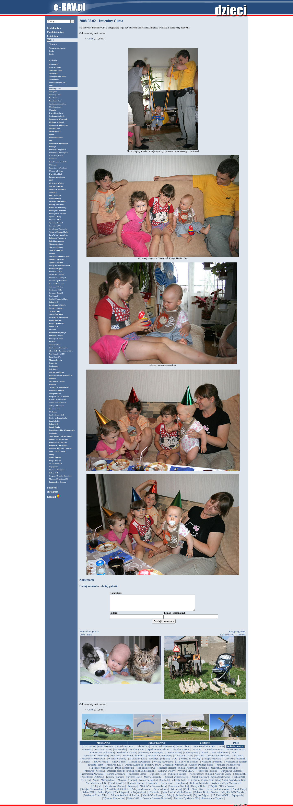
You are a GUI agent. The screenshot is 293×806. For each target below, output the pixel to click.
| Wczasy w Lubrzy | (117, 761)
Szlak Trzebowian (56, 250)
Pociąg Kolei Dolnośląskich (59, 265)
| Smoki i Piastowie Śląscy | (218, 777)
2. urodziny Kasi (55, 174)
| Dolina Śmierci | (183, 798)
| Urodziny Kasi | (173, 755)
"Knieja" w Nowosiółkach (59, 387)
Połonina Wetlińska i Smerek (60, 448)
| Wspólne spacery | (181, 752)
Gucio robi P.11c (55, 290)
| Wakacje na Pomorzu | (211, 764)
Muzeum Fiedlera (56, 247)
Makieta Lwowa (55, 360)
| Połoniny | (132, 789)
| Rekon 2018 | (88, 795)
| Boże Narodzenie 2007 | (204, 749)
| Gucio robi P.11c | (158, 777)
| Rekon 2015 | (240, 777)
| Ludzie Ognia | (104, 795)
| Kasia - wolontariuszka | (218, 792)
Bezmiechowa (54, 409)
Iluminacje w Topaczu (57, 482)
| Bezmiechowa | (161, 792)
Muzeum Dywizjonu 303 (58, 479)
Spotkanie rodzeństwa (57, 104)
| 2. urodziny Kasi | (137, 761)
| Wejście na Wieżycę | (190, 761)
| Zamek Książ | (239, 792)
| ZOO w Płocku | (101, 764)
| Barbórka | (199, 758)
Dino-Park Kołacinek (57, 189)
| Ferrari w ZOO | (152, 767)
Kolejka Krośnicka (56, 372)
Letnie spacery (54, 131)
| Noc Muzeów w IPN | (96, 786)
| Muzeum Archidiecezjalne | (224, 770)
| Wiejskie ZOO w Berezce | (222, 789)
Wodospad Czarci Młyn (58, 445)
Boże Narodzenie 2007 (57, 83)
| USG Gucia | (89, 749)
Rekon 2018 (53, 424)
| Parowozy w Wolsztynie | (102, 755)
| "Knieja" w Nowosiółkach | (153, 789)
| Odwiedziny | (143, 749)
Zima (51, 86)
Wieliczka (53, 412)
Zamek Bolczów (55, 320)
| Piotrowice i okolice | (207, 773)
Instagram (52, 491)
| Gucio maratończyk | (235, 752)
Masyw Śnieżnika (56, 314)
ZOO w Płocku (55, 195)
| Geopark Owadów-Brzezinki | (156, 801)
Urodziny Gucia (55, 95)
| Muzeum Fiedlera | (167, 770)
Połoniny (52, 384)
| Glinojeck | (87, 752)
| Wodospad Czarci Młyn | (95, 798)
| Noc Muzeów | (196, 777)
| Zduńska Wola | (179, 783)
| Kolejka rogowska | (212, 761)
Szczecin (52, 329)
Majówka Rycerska (56, 259)
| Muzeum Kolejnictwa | (133, 758)
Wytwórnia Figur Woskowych (60, 375)
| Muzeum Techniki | (127, 783)
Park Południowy (56, 137)
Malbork (52, 342)
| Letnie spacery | (191, 755)
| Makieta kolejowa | (146, 770)
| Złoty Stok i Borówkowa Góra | (231, 783)
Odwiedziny (53, 73)
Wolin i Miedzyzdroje (57, 333)
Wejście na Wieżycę (56, 183)
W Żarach (53, 165)
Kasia (51, 54)
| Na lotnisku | (120, 752)
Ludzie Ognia (54, 427)
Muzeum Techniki (56, 336)
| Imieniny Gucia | (235, 749)
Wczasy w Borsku (56, 339)
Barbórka (53, 159)
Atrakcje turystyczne (57, 48)
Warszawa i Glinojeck (57, 278)
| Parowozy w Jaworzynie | (151, 755)
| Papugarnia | (237, 798)
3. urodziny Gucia (56, 156)
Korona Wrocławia (56, 284)
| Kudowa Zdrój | (119, 764)
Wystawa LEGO (55, 272)
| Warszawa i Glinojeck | (231, 773)
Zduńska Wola (54, 345)
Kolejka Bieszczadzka (57, 400)
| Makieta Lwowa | (136, 786)
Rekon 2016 (53, 326)
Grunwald (53, 363)
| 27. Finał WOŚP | (220, 798)
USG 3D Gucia (55, 67)
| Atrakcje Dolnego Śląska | (201, 767)
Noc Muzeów (54, 296)
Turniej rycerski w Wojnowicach (61, 430)
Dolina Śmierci (55, 458)
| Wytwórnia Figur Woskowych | (226, 786)
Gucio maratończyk (57, 116)
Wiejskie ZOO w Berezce (59, 397)
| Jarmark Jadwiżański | (139, 764)
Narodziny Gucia (55, 70)
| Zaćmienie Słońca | (137, 777)
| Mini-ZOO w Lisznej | (152, 798)
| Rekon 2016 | (239, 780)
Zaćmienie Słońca (56, 287)
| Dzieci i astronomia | (124, 770)
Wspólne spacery (55, 107)
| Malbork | (164, 783)
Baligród (52, 378)
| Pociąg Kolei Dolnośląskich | (141, 773)
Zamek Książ (54, 421)
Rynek (51, 134)
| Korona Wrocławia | (116, 777)
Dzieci (50, 40)
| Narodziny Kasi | (136, 752)
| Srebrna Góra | (134, 780)
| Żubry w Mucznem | (141, 792)
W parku (52, 110)
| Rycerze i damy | (96, 767)
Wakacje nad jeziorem (58, 214)
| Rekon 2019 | (133, 801)
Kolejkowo (53, 369)
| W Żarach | (238, 758)
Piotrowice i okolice (56, 275)
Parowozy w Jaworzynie (58, 125)
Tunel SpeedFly (55, 357)
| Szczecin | (85, 783)
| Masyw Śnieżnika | (152, 780)
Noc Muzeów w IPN (57, 354)
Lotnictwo (52, 36)
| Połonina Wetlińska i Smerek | (125, 798)
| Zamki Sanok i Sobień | (117, 792)
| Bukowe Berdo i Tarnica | (206, 795)
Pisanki (52, 253)
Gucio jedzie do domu (57, 76)
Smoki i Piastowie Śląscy (58, 299)
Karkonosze (53, 366)
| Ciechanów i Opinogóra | (201, 783)
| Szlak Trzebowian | (188, 770)
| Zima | (221, 749)
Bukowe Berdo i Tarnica (58, 439)
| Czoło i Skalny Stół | (193, 792)
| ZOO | (234, 755)
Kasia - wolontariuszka (58, 418)
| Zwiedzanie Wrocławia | (174, 767)
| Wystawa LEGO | (186, 773)
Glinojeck (53, 92)
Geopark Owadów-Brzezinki (60, 476)
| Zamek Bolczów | (199, 780)
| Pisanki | (204, 770)
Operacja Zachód (56, 223)
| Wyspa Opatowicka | (220, 780)
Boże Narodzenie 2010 (57, 162)
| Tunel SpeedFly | (117, 786)
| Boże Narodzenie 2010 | (219, 758)
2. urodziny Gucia (56, 113)
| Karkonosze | (167, 786)
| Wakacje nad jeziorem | (236, 764)
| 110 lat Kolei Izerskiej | (187, 764)
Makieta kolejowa (56, 244)
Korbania (53, 433)
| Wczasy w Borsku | (148, 783)
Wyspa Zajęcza (55, 461)
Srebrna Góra (54, 311)
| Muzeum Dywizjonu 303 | (186, 801)
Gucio (51, 51)
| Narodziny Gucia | (125, 749)
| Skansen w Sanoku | (178, 789)
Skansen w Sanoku (56, 390)
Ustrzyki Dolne (55, 394)
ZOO (51, 140)
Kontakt (53, 496)
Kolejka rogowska (56, 186)
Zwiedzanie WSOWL (57, 305)
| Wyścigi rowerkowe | (163, 764)
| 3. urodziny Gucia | (183, 758)
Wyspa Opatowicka (56, 323)
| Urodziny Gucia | (103, 752)
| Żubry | (169, 798)
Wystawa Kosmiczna (57, 470)
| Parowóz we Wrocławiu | (93, 761)
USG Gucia (53, 64)
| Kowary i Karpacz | (115, 780)
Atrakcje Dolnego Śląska (58, 232)
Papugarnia (53, 467)
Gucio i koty (54, 79)
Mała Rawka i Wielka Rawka (60, 436)
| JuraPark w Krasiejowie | (159, 758)
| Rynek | (205, 755)
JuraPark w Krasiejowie (58, 153)
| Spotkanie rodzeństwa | (158, 752)
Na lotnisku (53, 98)
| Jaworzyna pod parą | (159, 761)
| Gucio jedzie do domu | (163, 749)
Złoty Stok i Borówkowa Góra (61, 351)
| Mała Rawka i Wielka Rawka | (176, 795)
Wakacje (52, 147)
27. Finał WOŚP (55, 464)
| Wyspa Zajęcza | (201, 798)
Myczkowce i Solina (57, 381)
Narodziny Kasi (55, 101)
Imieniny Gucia (55, 89)
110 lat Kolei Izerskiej (57, 208)
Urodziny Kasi (54, 128)
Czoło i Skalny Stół (56, 415)
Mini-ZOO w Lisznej (57, 451)
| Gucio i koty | (183, 749)
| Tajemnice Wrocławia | (101, 770)
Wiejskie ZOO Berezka (58, 442)
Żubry (51, 455)
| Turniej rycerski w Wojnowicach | (131, 795)
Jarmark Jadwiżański (57, 201)
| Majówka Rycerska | (94, 773)
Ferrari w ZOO (55, 226)
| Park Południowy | (220, 755)
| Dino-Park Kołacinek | (235, 761)
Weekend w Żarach (56, 122)
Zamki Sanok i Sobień (57, 403)
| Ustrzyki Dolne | (198, 789)
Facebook (52, 487)
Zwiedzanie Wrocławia (58, 229)
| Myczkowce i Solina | (114, 789)
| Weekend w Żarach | (126, 755)
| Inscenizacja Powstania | (92, 777)
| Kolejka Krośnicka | (199, 786)
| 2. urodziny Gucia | (213, 752)
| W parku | (197, 752)
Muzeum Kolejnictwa (57, 150)
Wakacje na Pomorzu (57, 211)
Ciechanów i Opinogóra (58, 348)
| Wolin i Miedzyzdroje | (104, 783)
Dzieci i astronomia (56, 241)
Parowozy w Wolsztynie (58, 119)
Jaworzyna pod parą (57, 177)
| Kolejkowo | (181, 786)
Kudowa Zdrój (55, 198)
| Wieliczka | (176, 792)
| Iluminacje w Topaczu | (213, 801)
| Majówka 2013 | (114, 767)
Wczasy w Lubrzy (56, 171)
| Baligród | (96, 789)
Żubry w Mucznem (56, 406)
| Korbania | (154, 795)
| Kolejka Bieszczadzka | (92, 792)
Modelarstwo (54, 28)
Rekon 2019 (53, 473)
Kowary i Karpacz (56, 308)
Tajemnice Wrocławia (57, 238)
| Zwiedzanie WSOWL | (92, 780)
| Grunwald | (152, 786)
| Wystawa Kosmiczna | (113, 801)
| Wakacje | (115, 758)
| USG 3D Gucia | (105, 749)
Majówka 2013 (55, 220)
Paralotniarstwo (55, 32)
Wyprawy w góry (55, 269)
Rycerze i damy (55, 217)
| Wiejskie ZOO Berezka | (233, 795)
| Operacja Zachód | (133, 767)
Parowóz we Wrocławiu (58, 168)
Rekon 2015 (53, 302)
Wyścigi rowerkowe (56, 204)
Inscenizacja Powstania (58, 281)
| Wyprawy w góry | (166, 773)
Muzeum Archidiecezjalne (59, 256)
